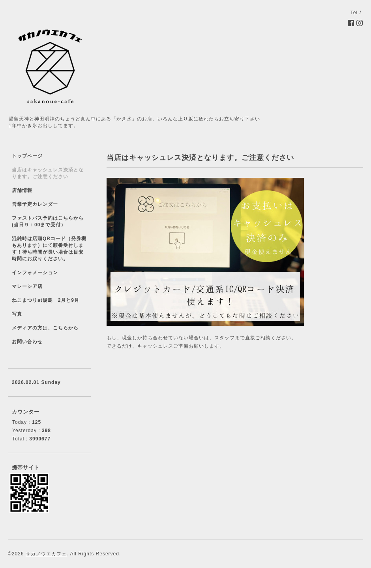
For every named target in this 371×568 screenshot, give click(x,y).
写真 (17, 314)
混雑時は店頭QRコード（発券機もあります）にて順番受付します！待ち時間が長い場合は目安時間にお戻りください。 (49, 248)
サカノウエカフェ (46, 554)
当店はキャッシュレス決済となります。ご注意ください (48, 173)
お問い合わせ (27, 341)
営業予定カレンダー (35, 204)
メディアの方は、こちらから (45, 328)
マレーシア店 (27, 286)
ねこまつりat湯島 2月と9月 (45, 300)
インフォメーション (35, 272)
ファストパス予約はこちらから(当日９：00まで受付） (48, 221)
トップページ (27, 156)
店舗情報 (22, 190)
